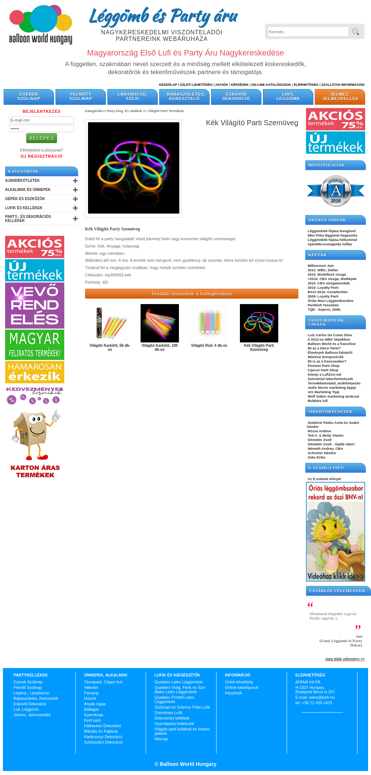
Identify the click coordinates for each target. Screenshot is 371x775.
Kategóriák (23, 171)
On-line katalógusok (271, 85)
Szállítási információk (343, 85)
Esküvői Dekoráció (236, 96)
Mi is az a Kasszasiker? (327, 361)
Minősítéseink (326, 165)
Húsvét (90, 698)
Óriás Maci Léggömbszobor (330, 301)
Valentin (91, 687)
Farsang (91, 693)
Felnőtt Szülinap (80, 96)
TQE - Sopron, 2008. (324, 309)
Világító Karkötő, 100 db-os (160, 348)
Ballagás (91, 709)
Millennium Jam (320, 266)
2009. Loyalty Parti (323, 296)
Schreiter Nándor (321, 453)
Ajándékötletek (22, 181)
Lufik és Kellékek (23, 208)
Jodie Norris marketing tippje (331, 387)
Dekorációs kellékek (172, 718)
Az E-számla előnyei (324, 479)
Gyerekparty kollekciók (174, 723)
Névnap (161, 739)
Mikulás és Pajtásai (101, 731)
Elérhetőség (306, 85)
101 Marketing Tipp (323, 392)
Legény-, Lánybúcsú (31, 693)
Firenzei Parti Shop (323, 366)
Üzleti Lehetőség (196, 85)
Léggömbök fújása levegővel (331, 231)
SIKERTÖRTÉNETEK (330, 412)
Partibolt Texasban (323, 305)
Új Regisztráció (41, 156)
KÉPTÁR (317, 255)
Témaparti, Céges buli (103, 682)
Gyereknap (93, 715)
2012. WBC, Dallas (322, 270)
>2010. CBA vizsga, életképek (331, 279)
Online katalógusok (242, 687)
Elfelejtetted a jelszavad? (41, 150)
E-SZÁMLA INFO (326, 468)
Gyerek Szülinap (29, 96)
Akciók (221, 85)
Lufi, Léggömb (288, 96)
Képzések (240, 85)
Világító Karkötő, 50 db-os (109, 348)
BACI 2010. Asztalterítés (327, 292)
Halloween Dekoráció (102, 726)
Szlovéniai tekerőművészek (330, 379)
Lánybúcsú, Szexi (133, 96)
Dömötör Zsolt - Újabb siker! (331, 444)
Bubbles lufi (317, 401)
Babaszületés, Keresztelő (186, 96)
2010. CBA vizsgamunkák (328, 283)
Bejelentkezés (42, 111)
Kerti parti (92, 720)
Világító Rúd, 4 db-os (209, 346)
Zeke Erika (316, 457)
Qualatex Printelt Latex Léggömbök (174, 699)
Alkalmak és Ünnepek (27, 190)
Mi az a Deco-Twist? (324, 348)
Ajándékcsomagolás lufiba (329, 244)
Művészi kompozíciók (325, 357)
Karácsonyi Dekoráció (103, 736)
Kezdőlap (168, 85)
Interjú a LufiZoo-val (324, 374)
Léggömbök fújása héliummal (332, 240)
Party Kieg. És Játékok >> (127, 111)
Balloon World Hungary (187, 764)
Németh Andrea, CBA (325, 448)
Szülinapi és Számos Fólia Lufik (182, 707)
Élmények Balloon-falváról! (330, 352)
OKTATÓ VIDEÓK (327, 220)
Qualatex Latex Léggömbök (178, 682)
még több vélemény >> (345, 659)
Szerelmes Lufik (168, 712)
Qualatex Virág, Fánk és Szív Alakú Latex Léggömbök (180, 689)
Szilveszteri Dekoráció (103, 742)
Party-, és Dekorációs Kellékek (28, 219)
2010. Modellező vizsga (326, 274)
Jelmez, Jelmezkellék (340, 96)
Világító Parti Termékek (166, 111)
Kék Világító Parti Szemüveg (259, 348)
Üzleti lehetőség (239, 682)
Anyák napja (95, 704)
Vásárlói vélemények (337, 591)
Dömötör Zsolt (319, 440)
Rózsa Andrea (319, 431)
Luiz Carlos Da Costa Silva (329, 335)
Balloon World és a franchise (331, 344)
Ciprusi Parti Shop (322, 370)
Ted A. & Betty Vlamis (325, 435)
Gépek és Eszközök (25, 199)
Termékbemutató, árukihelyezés (334, 383)
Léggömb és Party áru (162, 15)
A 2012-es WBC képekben (328, 339)
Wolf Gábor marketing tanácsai (333, 396)
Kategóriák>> (95, 111)
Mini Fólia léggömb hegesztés (332, 235)
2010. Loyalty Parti (323, 287)
